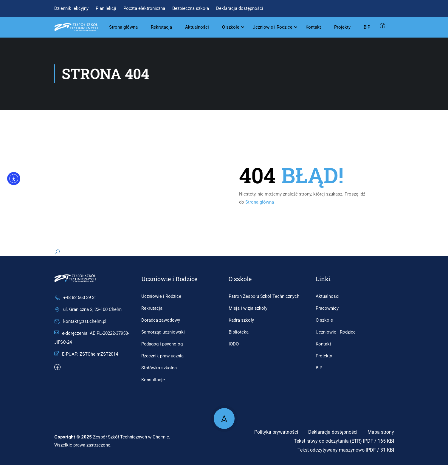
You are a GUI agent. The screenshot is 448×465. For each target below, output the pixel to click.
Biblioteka (239, 332)
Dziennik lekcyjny (71, 8)
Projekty (342, 27)
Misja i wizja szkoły (248, 308)
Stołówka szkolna (159, 368)
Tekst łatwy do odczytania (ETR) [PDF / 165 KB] (344, 441)
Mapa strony (381, 432)
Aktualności (197, 27)
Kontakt (313, 27)
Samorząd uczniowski (163, 332)
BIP (367, 27)
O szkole (231, 27)
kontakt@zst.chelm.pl (80, 321)
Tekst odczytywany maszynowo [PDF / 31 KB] (345, 450)
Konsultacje (153, 379)
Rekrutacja (161, 27)
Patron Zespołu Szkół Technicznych (264, 296)
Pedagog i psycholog (162, 344)
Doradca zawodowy (160, 320)
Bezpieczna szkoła (190, 8)
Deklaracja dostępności (239, 8)
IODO (234, 344)
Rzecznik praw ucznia (162, 356)
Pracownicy (327, 308)
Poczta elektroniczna (144, 8)
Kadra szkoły (241, 320)
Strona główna (123, 27)
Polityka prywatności (276, 432)
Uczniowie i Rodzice (273, 27)
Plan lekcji (106, 8)
